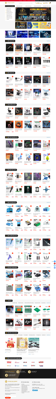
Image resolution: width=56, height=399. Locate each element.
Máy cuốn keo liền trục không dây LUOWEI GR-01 (36, 247)
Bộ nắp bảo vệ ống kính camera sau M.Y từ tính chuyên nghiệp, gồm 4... (9, 327)
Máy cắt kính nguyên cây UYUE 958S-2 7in (36, 214)
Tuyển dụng (33, 0)
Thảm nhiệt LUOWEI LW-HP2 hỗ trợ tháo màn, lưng (9, 293)
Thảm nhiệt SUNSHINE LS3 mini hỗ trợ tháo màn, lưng (19, 293)
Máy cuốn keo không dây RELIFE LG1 (18, 247)
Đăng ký (7, 394)
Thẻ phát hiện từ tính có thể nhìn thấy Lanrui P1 (27, 181)
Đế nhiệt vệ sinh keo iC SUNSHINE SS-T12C (36, 293)
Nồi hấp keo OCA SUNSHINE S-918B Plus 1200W (9, 228)
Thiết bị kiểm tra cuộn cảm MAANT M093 (9, 194)
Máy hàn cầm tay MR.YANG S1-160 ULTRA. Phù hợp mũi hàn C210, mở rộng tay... (37, 84)
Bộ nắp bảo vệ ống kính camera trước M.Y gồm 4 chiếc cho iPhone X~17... (18, 327)
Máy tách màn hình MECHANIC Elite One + (27, 279)
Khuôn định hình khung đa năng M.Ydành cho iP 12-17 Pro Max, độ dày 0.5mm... (28, 314)
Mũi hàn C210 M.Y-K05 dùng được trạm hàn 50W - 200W (19, 84)
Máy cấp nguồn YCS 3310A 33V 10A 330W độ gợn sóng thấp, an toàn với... (37, 149)
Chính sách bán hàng (24, 383)
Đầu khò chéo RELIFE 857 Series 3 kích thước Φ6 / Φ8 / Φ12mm (19, 66)
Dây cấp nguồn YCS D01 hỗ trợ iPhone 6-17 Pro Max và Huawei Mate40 (46, 149)
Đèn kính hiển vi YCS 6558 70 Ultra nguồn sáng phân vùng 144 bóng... (18, 129)
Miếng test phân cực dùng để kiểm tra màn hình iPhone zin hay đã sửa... (18, 181)
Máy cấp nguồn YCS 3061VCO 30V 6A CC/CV (27, 149)
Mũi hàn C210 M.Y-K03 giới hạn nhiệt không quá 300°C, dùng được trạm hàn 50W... (9, 84)
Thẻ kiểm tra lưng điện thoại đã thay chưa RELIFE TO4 (19, 194)
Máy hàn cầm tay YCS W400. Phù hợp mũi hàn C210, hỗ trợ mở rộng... (9, 97)
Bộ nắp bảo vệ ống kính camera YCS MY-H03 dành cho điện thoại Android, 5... (28, 327)
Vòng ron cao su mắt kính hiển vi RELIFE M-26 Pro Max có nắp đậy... (28, 129)
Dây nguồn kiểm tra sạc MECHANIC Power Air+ (36, 162)
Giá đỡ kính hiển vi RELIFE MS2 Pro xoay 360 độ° (36, 129)
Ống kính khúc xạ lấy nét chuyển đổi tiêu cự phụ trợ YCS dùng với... (46, 116)
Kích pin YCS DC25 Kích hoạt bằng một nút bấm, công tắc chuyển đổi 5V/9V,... (9, 162)
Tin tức (41, 0)
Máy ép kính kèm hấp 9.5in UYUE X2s (27, 214)
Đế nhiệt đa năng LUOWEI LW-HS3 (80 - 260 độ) (27, 293)
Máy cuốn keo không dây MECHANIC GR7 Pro (27, 261)
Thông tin (23, 389)
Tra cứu (49, 0)
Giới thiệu (23, 380)
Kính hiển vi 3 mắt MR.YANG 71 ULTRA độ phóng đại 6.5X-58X (9, 116)
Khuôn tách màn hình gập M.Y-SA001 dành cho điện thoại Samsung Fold (36, 314)
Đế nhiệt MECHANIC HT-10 (46, 292)
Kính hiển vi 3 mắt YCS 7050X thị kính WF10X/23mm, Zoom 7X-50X (28, 116)
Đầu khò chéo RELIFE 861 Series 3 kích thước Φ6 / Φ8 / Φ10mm (28, 66)
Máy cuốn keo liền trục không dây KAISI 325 (27, 247)
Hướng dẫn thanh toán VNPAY (26, 388)
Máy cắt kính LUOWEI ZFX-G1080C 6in (37, 228)
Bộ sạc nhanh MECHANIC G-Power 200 (9, 314)
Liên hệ (45, 0)
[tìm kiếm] (32, 3)
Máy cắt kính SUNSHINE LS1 (46, 213)
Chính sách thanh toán (25, 384)
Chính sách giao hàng (24, 385)
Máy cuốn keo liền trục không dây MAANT (46, 261)
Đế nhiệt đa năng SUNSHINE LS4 (46, 279)
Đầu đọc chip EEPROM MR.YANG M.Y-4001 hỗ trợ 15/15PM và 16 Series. (9, 181)
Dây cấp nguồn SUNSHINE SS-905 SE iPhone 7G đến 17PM (18, 162)
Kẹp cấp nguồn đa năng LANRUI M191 (9, 149)
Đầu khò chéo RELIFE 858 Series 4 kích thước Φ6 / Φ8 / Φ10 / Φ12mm (9, 66)
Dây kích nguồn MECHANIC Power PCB (46, 162)
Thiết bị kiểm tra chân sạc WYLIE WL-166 (37, 194)
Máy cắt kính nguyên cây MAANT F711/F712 (18, 214)
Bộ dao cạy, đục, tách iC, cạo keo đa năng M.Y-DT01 (46, 327)
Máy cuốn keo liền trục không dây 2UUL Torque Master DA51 (18, 261)
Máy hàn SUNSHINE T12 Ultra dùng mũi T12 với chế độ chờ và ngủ (37, 97)
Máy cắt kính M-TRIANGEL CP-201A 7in (27, 228)
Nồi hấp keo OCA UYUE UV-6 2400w (46, 228)
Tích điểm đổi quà (7, 349)
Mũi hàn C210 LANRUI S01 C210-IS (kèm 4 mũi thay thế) (46, 84)
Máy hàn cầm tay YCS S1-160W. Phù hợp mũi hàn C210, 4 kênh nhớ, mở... (27, 84)
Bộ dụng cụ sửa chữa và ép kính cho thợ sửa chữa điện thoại (33, 350)
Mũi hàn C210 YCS (26, 97)
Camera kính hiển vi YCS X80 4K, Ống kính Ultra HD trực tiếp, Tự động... (9, 129)
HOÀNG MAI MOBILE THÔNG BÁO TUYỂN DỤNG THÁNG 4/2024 (22, 350)
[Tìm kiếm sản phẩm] (26, 3)
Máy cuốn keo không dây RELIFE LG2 (9, 247)
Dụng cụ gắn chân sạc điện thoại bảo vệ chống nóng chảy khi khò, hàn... (9, 52)
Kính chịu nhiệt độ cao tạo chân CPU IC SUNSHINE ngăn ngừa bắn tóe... (37, 66)
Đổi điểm (29, 0)
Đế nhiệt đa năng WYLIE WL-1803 (36, 279)
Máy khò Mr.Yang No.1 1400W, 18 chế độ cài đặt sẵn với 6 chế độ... (18, 52)
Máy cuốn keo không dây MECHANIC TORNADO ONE (37, 261)
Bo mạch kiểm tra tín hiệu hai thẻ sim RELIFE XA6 (46, 181)
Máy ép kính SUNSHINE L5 (9, 213)
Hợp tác (37, 0)
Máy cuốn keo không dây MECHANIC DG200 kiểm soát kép (9, 261)
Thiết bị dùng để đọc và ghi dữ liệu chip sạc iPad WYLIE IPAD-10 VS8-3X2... (28, 194)
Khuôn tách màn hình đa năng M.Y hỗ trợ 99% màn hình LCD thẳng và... (18, 314)
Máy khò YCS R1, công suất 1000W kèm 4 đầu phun (37, 52)
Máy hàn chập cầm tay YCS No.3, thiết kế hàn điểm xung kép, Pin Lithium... (18, 97)
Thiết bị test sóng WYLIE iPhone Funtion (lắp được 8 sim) (46, 194)
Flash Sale (24, 0)
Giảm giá (20, 0)
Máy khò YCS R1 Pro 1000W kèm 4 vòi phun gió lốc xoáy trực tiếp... (46, 52)
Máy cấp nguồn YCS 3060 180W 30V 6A (18, 149)
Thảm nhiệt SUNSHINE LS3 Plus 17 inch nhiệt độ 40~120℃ (18, 279)
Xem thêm (48, 72)
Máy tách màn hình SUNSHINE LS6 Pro (8, 279)
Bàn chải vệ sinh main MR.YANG (36, 327)
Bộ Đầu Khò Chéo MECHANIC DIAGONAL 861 (46, 65)
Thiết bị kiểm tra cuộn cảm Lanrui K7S (37, 181)
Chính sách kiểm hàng (24, 386)
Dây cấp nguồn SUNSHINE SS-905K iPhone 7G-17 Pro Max (27, 162)
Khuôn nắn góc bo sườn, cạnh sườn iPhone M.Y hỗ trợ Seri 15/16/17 (46, 314)
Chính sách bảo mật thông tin (26, 381)
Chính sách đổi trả (24, 387)
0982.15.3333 (39, 3)
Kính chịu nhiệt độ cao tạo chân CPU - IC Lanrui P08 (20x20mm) (28, 52)
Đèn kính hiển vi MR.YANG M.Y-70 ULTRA (18, 116)
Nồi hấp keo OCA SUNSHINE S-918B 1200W (18, 228)
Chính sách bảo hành (24, 382)
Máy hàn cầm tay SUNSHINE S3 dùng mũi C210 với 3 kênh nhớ (46, 97)
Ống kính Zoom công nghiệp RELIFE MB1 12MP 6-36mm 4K (46, 129)
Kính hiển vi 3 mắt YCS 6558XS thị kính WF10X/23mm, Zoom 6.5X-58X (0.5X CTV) (36, 116)
